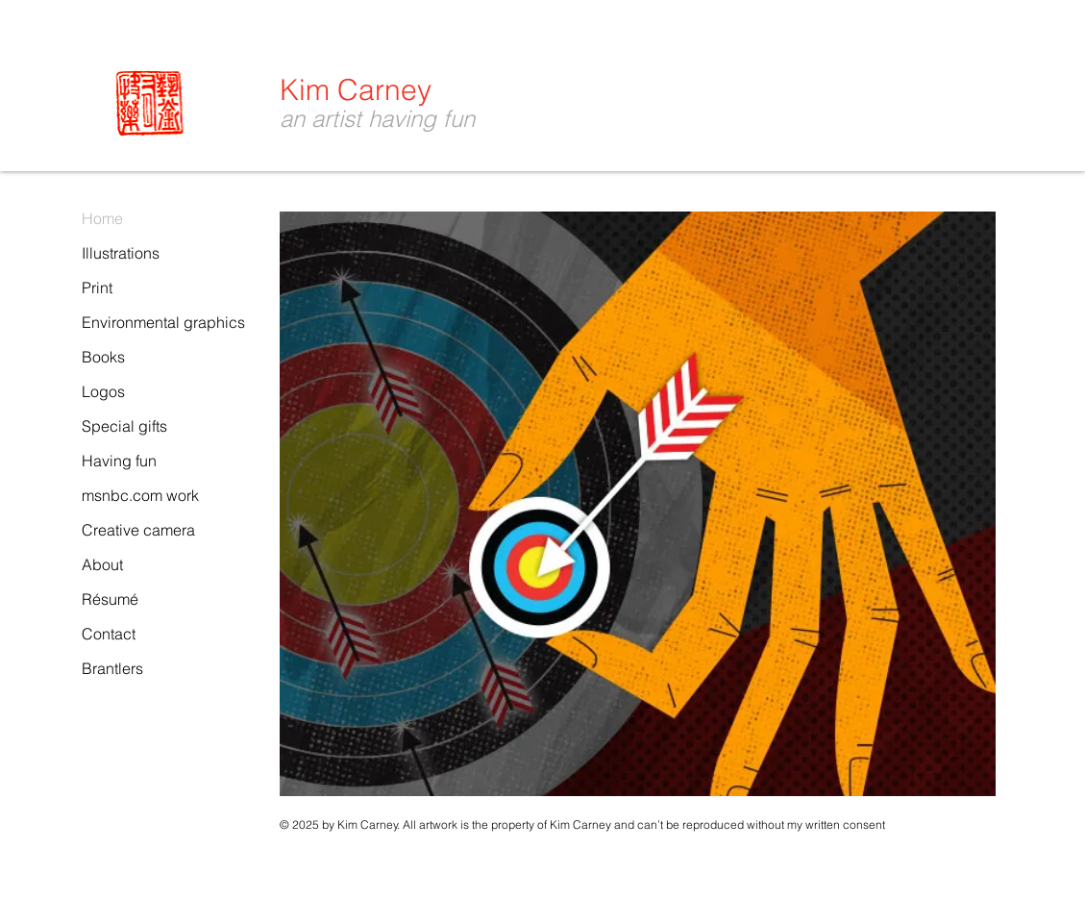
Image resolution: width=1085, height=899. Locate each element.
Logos (103, 391)
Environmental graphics (163, 322)
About (102, 564)
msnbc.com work (140, 495)
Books (103, 356)
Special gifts (124, 426)
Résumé (110, 599)
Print (97, 287)
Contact (109, 633)
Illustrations (121, 252)
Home (102, 218)
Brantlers (112, 668)
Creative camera (138, 529)
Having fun (119, 460)
